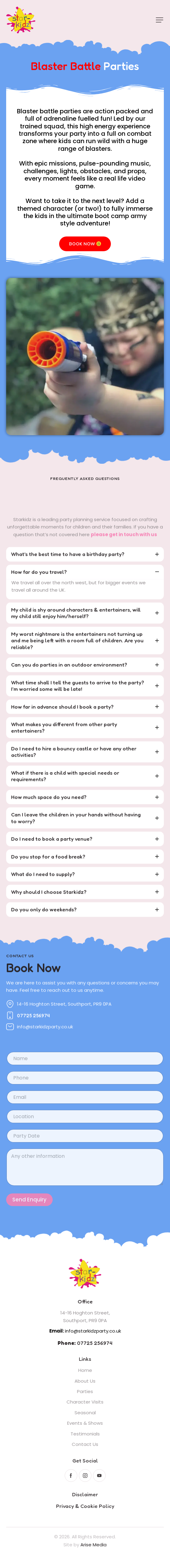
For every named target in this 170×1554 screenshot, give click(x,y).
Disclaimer (85, 1494)
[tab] (85, 562)
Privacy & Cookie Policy (85, 1506)
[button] (159, 20)
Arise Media (93, 1544)
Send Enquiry (29, 1213)
